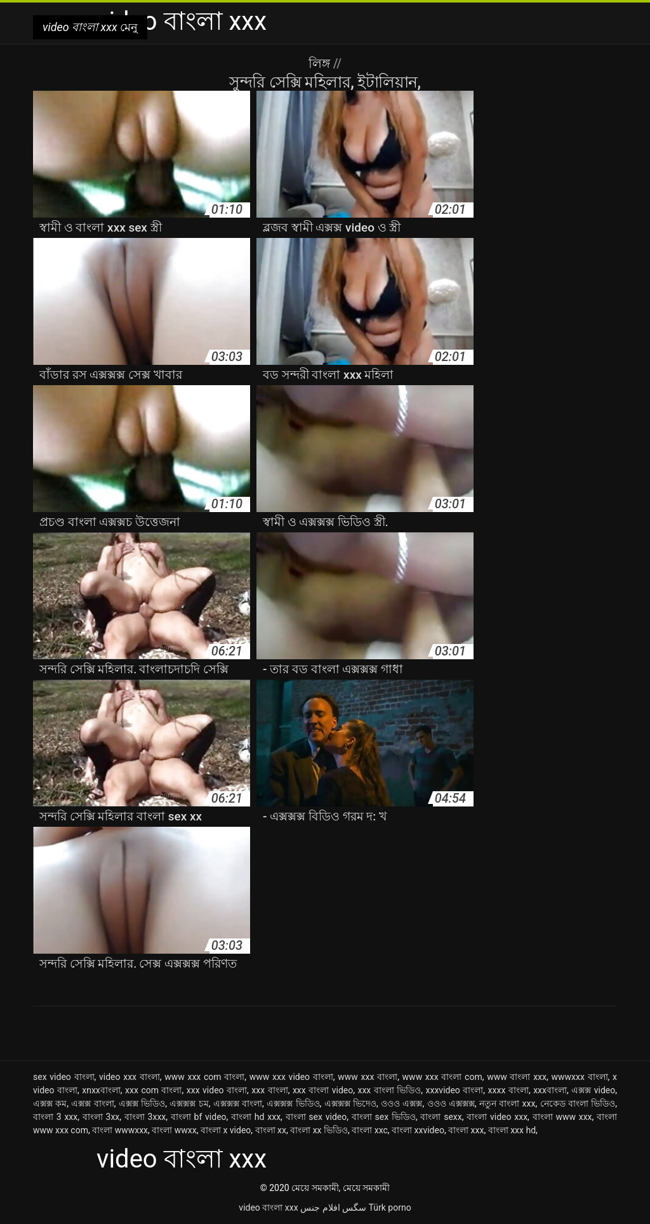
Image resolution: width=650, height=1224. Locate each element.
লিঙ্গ (320, 63)
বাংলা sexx (440, 1117)
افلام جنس (320, 1207)
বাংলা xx (270, 1130)
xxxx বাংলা (508, 1090)
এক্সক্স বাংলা (92, 1103)
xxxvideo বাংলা (455, 1090)
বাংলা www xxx (562, 1117)
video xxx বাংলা (129, 1077)
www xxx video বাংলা (291, 1077)
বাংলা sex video (316, 1117)
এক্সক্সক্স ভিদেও (350, 1103)
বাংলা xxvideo (418, 1130)
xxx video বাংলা (217, 1090)
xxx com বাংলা (153, 1090)
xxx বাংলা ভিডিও (389, 1090)
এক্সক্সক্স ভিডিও (293, 1103)
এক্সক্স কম (50, 1103)
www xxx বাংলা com (442, 1077)
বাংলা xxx (466, 1130)
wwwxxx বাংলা (579, 1077)
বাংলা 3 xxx (55, 1117)
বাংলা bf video (199, 1117)
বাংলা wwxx (174, 1130)
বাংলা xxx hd (512, 1130)
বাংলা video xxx (497, 1117)
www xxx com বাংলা (204, 1077)
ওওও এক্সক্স (401, 1103)
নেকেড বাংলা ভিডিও (578, 1103)
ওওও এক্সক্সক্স (451, 1103)
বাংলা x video (226, 1130)
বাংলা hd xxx (256, 1117)
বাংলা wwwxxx (120, 1130)
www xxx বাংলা (367, 1077)
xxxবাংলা (550, 1090)
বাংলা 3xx (101, 1117)
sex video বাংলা (64, 1077)
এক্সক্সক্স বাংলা (237, 1103)
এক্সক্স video (593, 1090)
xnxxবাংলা (101, 1090)
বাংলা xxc (370, 1130)
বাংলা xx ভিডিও (319, 1130)
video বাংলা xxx (268, 1207)
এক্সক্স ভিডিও (142, 1103)
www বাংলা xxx (517, 1077)
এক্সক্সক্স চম (188, 1103)
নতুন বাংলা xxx (507, 1103)
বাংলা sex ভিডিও (384, 1117)
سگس (354, 1207)
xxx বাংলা (269, 1090)
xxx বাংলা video (323, 1090)
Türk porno (390, 1207)
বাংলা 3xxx (145, 1117)
